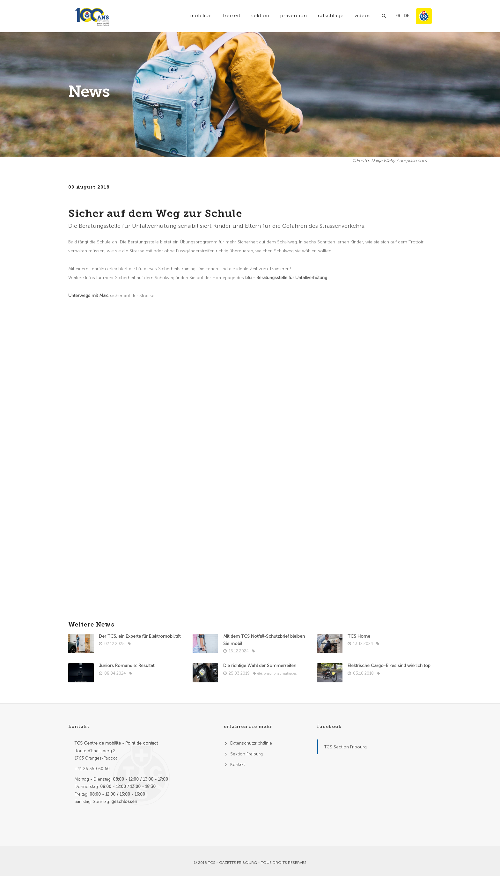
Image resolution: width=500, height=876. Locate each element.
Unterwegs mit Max (88, 295)
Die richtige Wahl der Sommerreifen (259, 665)
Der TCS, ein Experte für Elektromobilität (140, 636)
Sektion (260, 16)
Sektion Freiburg (246, 754)
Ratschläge (331, 16)
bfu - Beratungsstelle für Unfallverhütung (286, 277)
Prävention (293, 16)
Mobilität (201, 16)
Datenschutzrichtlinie (251, 743)
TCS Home (359, 636)
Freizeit (231, 16)
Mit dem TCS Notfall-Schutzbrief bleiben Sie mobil (264, 640)
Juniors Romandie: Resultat (126, 665)
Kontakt (237, 764)
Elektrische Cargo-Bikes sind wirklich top (389, 665)
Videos (363, 16)
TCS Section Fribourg (345, 747)
